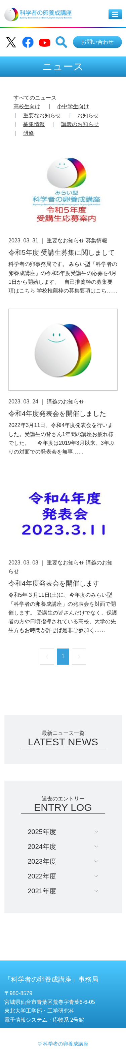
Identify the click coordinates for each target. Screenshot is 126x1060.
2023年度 (42, 861)
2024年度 (42, 846)
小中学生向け (73, 106)
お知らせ (88, 115)
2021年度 (42, 891)
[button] (61, 42)
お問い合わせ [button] (97, 42)
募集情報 (34, 124)
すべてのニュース (34, 98)
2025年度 (42, 831)
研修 (28, 133)
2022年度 (42, 876)
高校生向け (26, 106)
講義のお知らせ (80, 124)
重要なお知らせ (42, 115)
